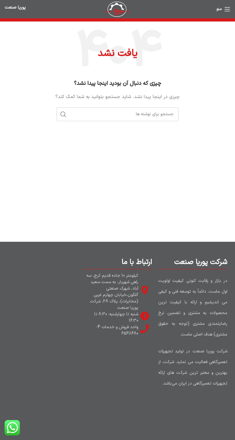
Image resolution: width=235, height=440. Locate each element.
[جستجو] (117, 114)
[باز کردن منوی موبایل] (223, 9)
